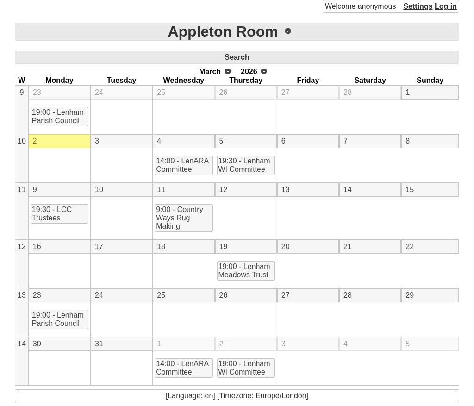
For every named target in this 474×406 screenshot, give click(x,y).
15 (409, 190)
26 (223, 92)
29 (409, 295)
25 (161, 92)
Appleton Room (223, 31)
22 (409, 246)
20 (285, 246)
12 (223, 190)
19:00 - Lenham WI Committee (244, 368)
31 (99, 344)
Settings (417, 6)
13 (285, 190)
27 (285, 92)
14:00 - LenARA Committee (182, 165)
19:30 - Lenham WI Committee (244, 165)
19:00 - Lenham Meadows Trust (244, 270)
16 (37, 246)
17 (99, 246)
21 (347, 246)
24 (99, 92)
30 (37, 344)
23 (37, 92)
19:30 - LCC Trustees (52, 214)
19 (223, 246)
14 (347, 190)
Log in (446, 6)
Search (237, 57)
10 (22, 141)
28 (347, 92)
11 (22, 190)
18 (161, 246)
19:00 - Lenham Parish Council (58, 116)
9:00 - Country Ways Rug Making (179, 218)
